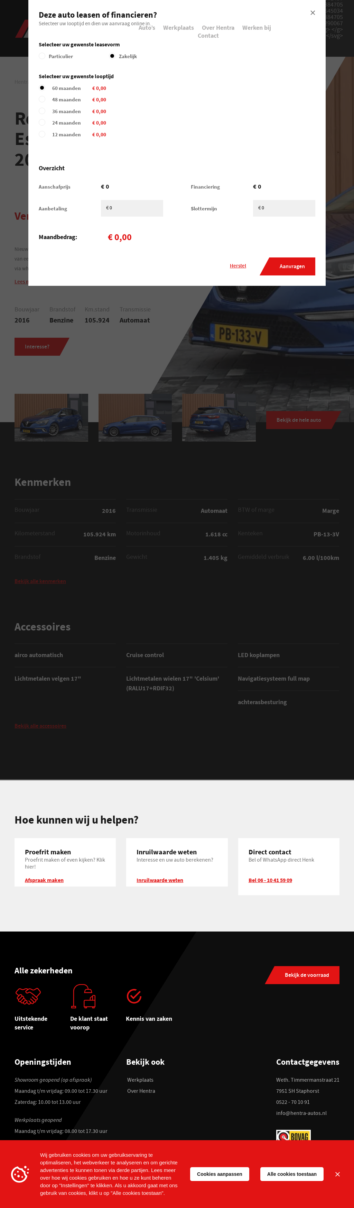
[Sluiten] (337, 1174)
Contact (208, 35)
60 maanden (125, 88)
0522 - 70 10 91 (293, 1104)
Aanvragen (292, 267)
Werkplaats (178, 27)
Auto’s (147, 27)
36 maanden (125, 111)
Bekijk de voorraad (307, 976)
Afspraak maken (44, 881)
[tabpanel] (42, 1011)
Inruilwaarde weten (160, 881)
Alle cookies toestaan (292, 1174)
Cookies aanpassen (219, 1174)
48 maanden (125, 99)
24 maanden (125, 122)
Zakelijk (128, 56)
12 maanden (125, 134)
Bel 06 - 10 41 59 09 (270, 881)
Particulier (61, 56)
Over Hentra (218, 27)
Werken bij (256, 27)
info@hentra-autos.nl (301, 1115)
